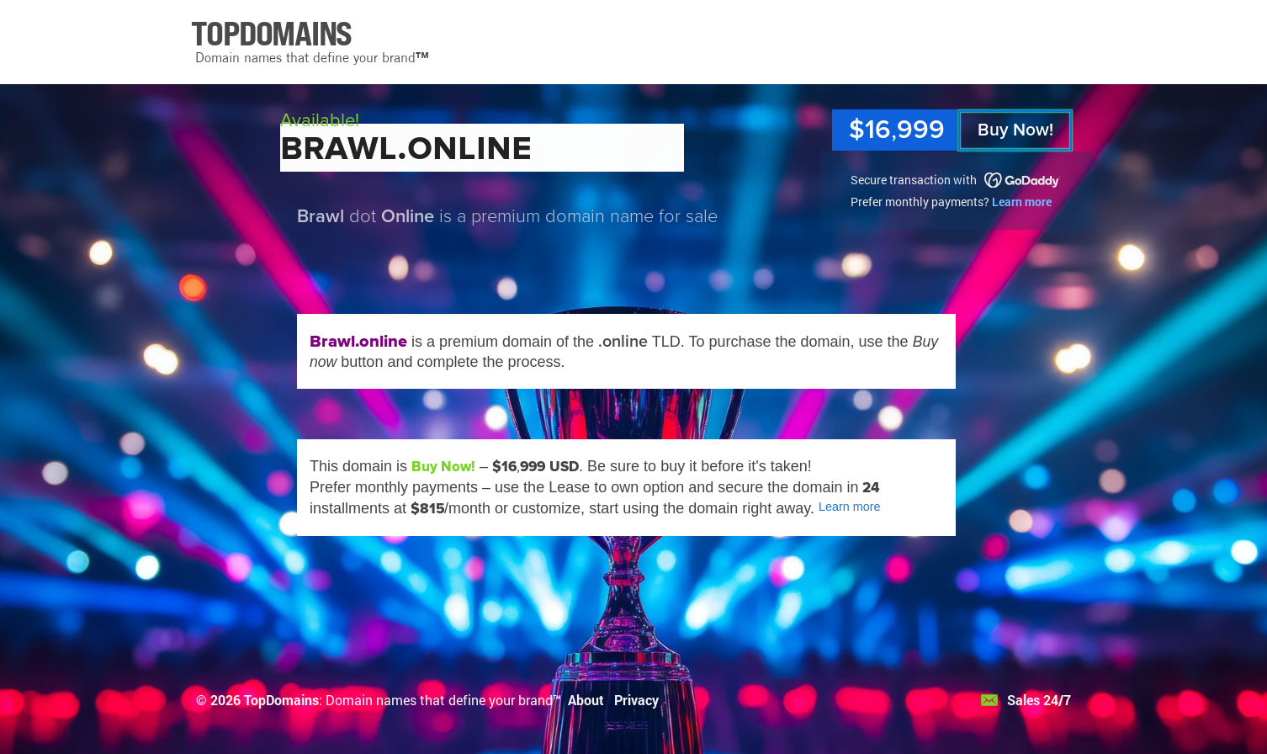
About (586, 700)
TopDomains (281, 700)
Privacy (636, 700)
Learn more (1022, 202)
